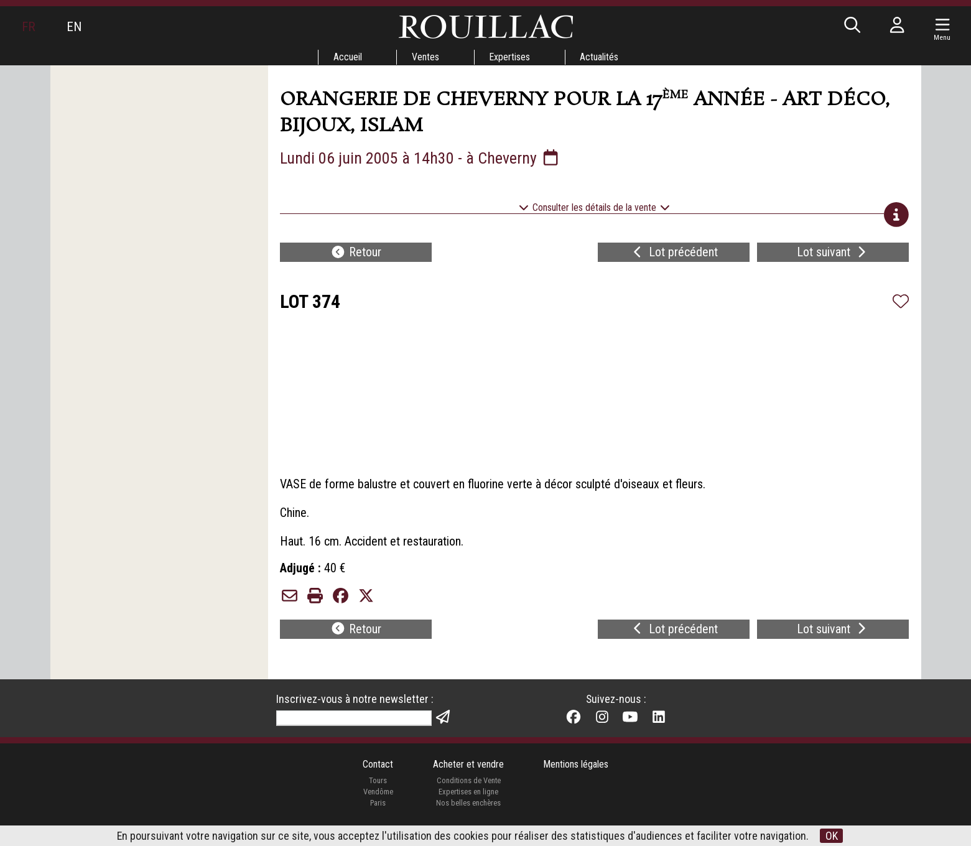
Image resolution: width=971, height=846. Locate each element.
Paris (377, 809)
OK (831, 835)
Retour (355, 253)
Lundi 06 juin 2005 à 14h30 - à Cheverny (421, 158)
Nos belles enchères (468, 809)
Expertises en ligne (468, 799)
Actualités (600, 57)
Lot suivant (833, 253)
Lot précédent (674, 253)
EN (74, 26)
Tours (378, 788)
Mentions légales (576, 772)
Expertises (510, 57)
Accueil (347, 57)
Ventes (425, 57)
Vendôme (378, 799)
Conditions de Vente (468, 788)
